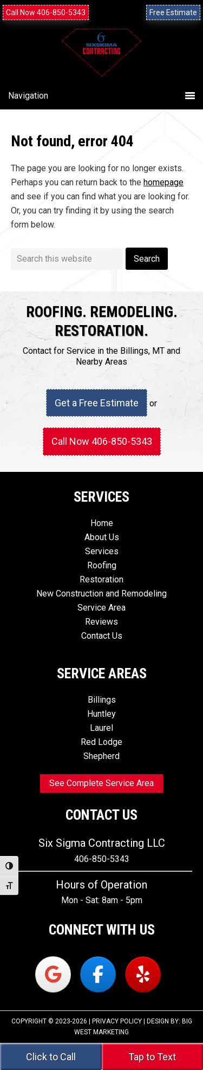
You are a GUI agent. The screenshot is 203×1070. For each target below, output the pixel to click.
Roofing (101, 565)
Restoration (101, 579)
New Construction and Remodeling (101, 593)
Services (102, 551)
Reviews (101, 622)
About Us (101, 537)
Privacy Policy (117, 1021)
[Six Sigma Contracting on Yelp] (143, 974)
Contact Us (101, 636)
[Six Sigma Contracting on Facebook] (98, 974)
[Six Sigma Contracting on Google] (53, 974)
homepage (163, 182)
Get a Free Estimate (97, 402)
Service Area (101, 607)
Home (101, 523)
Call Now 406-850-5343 (46, 12)
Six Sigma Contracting (101, 66)
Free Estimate (173, 12)
